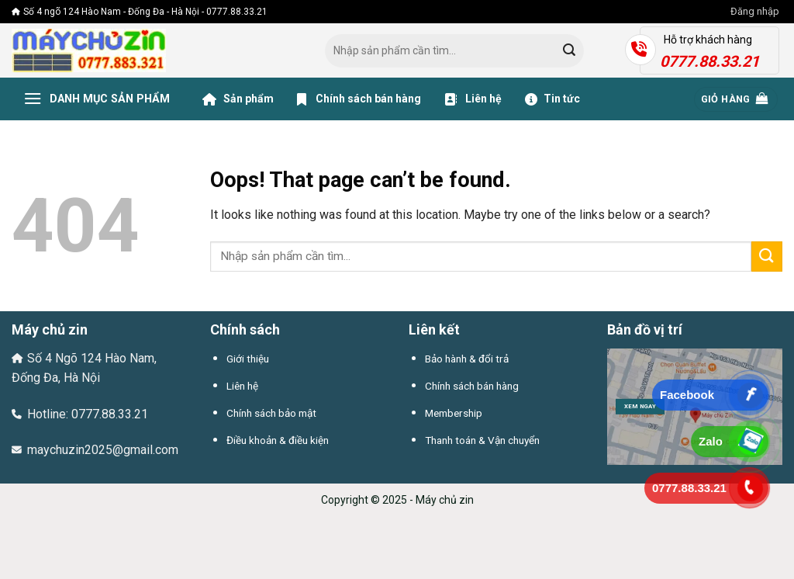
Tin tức (552, 99)
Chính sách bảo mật (271, 413)
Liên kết (434, 329)
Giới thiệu (247, 358)
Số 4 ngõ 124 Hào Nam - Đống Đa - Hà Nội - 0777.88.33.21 (140, 11)
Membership (453, 413)
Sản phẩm (238, 99)
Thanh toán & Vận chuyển (482, 440)
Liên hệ (473, 99)
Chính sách (245, 329)
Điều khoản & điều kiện (277, 440)
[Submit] (569, 51)
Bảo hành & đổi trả (467, 358)
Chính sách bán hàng (359, 99)
